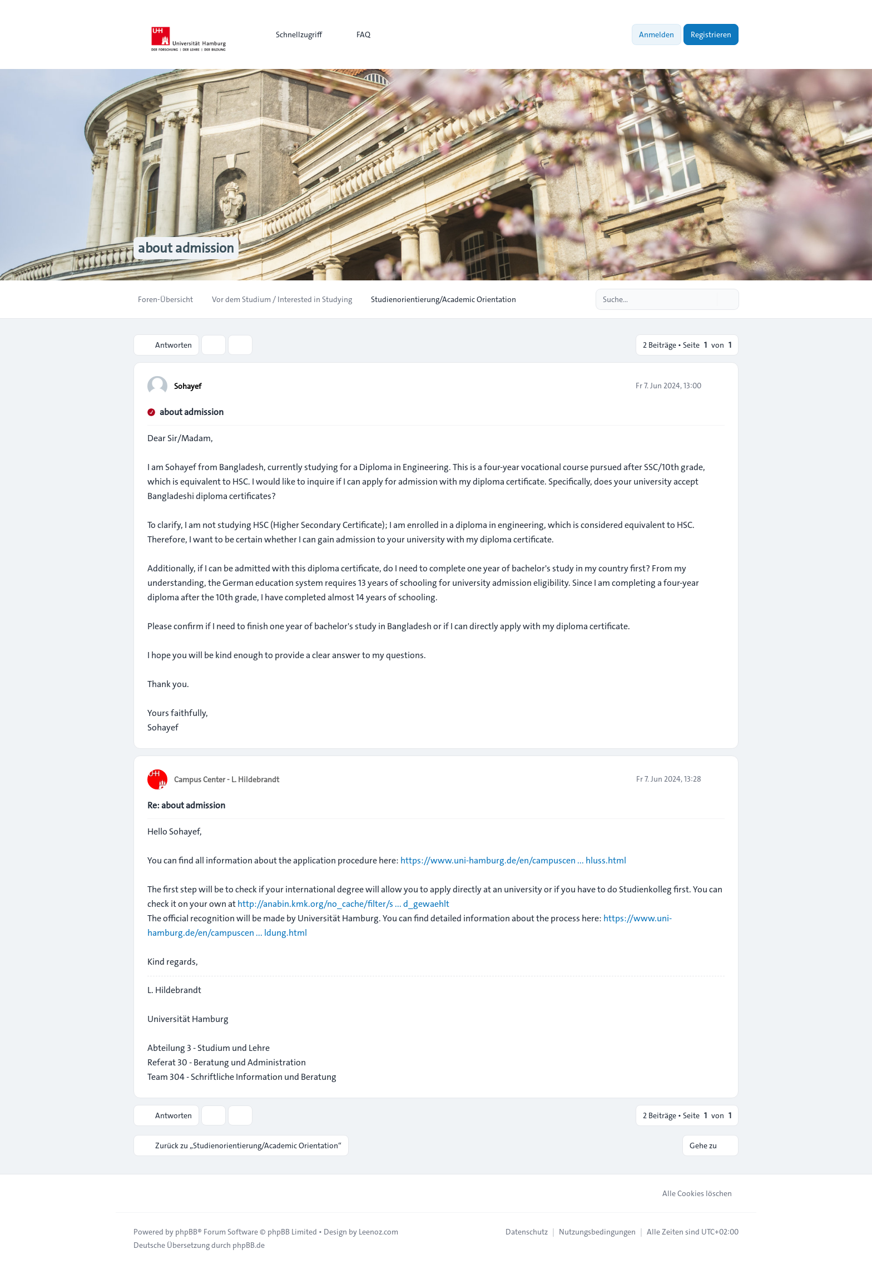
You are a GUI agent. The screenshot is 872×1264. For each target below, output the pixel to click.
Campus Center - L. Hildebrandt (226, 779)
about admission (192, 412)
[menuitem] (294, 34)
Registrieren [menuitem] (711, 34)
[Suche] (707, 299)
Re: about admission (186, 805)
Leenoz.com (378, 1231)
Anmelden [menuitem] (656, 34)
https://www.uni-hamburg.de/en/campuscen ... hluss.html (513, 860)
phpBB (186, 1231)
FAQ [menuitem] (356, 34)
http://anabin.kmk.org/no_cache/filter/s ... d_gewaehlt (343, 903)
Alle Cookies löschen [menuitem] (690, 1193)
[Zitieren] (715, 385)
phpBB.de (248, 1245)
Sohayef (187, 386)
